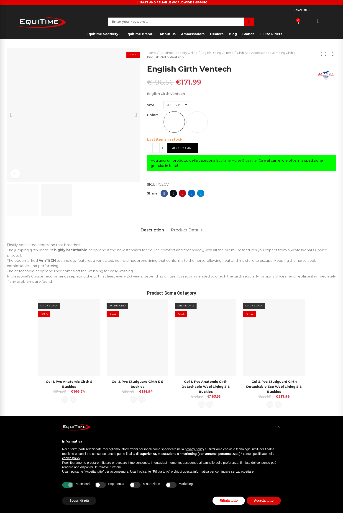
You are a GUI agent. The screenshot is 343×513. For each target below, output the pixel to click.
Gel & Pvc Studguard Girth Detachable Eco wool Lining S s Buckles (274, 386)
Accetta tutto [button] (264, 500)
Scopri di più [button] (79, 500)
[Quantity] (156, 148)
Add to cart (183, 148)
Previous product (321, 54)
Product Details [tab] (186, 230)
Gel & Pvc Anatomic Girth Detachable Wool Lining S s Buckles (206, 386)
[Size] (176, 105)
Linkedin (191, 193)
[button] (278, 426)
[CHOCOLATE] (197, 122)
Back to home (327, 54)
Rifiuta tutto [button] (229, 500)
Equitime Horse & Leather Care (243, 161)
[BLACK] (174, 122)
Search (249, 22)
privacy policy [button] (194, 449)
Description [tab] (152, 230)
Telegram (201, 193)
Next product (332, 54)
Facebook (164, 193)
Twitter (173, 193)
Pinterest (182, 193)
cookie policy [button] (71, 458)
